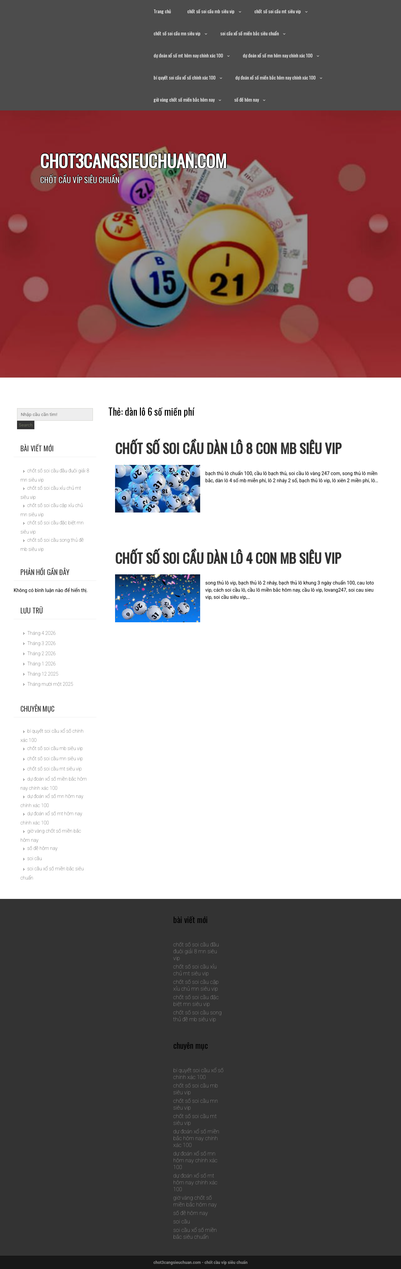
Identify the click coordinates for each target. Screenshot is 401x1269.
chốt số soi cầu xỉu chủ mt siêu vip (195, 970)
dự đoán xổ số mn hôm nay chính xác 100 (277, 55)
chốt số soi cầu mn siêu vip (177, 33)
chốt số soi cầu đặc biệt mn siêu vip (196, 1000)
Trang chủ (162, 11)
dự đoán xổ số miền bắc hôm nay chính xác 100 (275, 77)
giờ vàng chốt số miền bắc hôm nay (184, 99)
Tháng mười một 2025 (50, 684)
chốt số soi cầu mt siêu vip (277, 11)
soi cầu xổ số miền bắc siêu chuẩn (249, 33)
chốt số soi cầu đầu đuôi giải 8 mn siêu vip (196, 951)
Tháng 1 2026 (41, 663)
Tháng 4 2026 (41, 633)
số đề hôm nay (246, 99)
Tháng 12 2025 (42, 674)
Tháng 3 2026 (41, 643)
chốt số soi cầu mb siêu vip (211, 11)
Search (26, 425)
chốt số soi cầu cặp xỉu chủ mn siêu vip (196, 985)
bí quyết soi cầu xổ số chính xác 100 (184, 77)
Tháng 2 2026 (41, 653)
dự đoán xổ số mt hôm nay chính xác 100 (188, 55)
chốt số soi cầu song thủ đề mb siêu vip (197, 1016)
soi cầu (34, 858)
